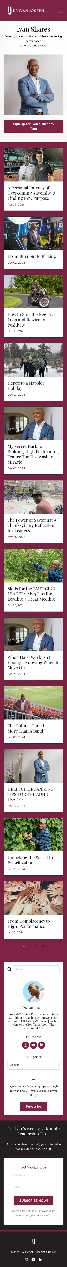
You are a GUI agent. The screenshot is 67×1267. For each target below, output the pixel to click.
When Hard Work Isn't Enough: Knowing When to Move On (33, 662)
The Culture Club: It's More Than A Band (28, 728)
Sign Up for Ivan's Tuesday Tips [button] (33, 126)
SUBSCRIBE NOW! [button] (33, 1200)
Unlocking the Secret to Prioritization (30, 860)
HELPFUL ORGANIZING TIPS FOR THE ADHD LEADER (30, 794)
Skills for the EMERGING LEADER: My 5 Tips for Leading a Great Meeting (32, 593)
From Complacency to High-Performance (29, 923)
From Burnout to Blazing (32, 256)
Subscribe (33, 1106)
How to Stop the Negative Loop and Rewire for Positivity (32, 319)
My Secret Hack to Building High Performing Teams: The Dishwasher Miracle (33, 454)
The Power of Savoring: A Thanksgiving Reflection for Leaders (32, 525)
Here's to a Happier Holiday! (26, 385)
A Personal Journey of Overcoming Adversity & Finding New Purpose (31, 192)
